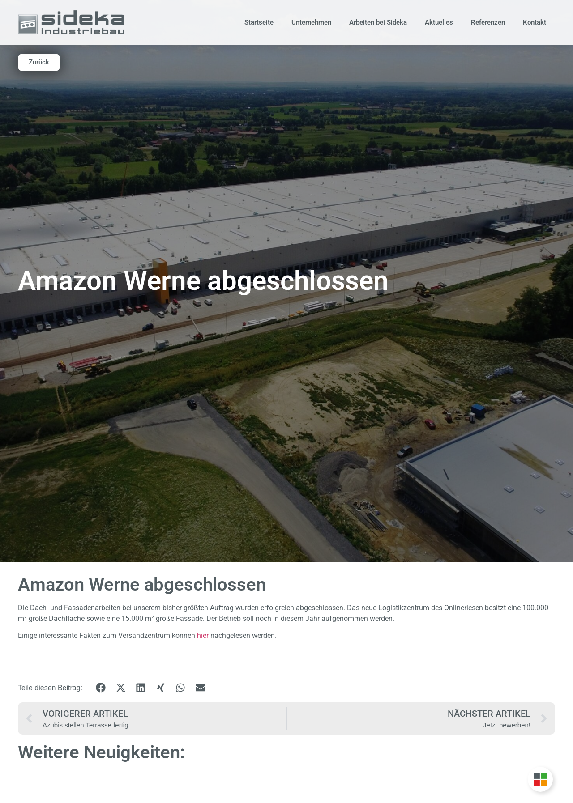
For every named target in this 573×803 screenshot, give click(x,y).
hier (203, 635)
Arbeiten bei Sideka (378, 22)
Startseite (259, 22)
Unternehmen (311, 22)
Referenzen (488, 22)
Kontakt (534, 22)
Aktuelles (439, 22)
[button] (101, 688)
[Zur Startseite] (71, 22)
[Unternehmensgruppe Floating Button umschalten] (540, 779)
